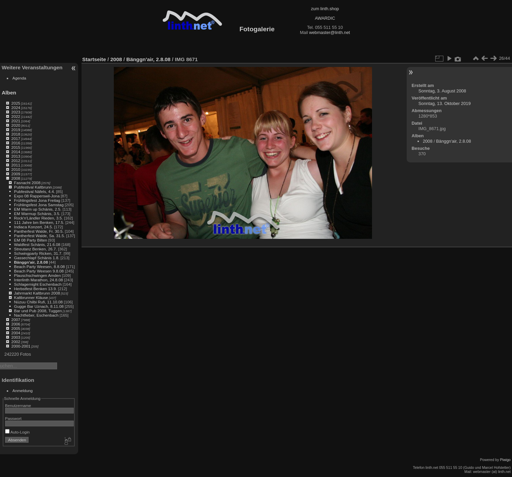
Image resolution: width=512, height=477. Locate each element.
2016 (15, 143)
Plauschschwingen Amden (37, 275)
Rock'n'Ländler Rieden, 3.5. (38, 218)
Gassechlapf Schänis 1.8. (36, 257)
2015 (15, 147)
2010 (15, 169)
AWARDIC (325, 18)
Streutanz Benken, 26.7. (35, 249)
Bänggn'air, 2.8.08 (31, 262)
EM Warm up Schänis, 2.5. (37, 209)
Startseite (94, 59)
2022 (15, 116)
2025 (15, 103)
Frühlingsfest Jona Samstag (39, 204)
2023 (15, 112)
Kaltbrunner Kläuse (31, 297)
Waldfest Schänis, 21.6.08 (37, 244)
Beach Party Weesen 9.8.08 (39, 271)
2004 (15, 333)
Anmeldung (23, 390)
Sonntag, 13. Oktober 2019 (445, 103)
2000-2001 (20, 346)
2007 (15, 319)
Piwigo (505, 460)
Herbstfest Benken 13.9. (35, 288)
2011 (15, 165)
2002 (15, 341)
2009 (15, 174)
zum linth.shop (325, 8)
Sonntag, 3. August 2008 (442, 90)
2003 (15, 337)
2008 (15, 178)
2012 (15, 160)
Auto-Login (17, 432)
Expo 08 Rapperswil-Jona (36, 196)
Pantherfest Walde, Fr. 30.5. (39, 231)
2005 (15, 328)
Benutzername (18, 405)
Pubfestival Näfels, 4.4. (34, 191)
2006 (15, 324)
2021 (15, 121)
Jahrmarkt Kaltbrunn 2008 (37, 293)
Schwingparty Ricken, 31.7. (38, 253)
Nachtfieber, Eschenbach (36, 315)
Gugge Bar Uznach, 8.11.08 (39, 306)
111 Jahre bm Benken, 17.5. (39, 222)
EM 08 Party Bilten (30, 240)
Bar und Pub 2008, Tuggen (38, 310)
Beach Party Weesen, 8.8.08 (39, 266)
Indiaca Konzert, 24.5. (33, 227)
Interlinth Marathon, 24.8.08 (38, 280)
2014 (15, 151)
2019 (15, 129)
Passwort (13, 418)
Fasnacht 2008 (27, 182)
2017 (15, 138)
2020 (15, 125)
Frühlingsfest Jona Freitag (37, 200)
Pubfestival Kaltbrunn (33, 187)
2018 (15, 134)
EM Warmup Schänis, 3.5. (37, 213)
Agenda (20, 78)
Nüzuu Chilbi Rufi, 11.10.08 (38, 302)
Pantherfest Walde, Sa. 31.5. (39, 235)
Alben (9, 92)
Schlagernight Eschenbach (37, 284)
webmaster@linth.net (329, 32)
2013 (15, 156)
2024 (15, 107)
